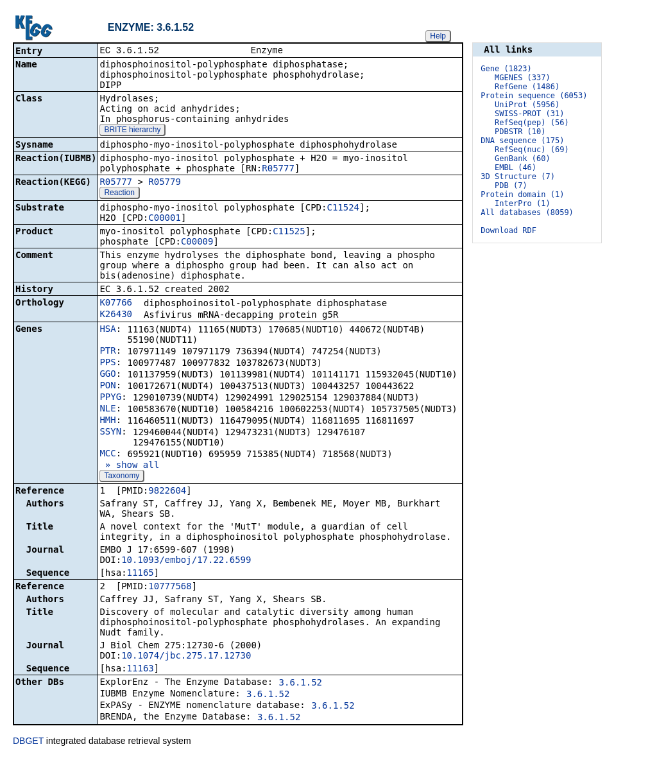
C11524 (343, 208)
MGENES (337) (522, 77)
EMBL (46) (515, 167)
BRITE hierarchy (132, 130)
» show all (129, 466)
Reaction (119, 193)
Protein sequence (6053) (534, 95)
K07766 (115, 303)
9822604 (167, 492)
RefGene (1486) (527, 86)
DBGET (28, 742)
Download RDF (508, 230)
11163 (140, 669)
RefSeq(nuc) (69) (532, 149)
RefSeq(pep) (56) (532, 122)
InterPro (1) (522, 203)
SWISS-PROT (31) (529, 113)
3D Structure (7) (518, 176)
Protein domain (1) (522, 194)
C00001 (164, 219)
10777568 (169, 587)
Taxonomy (121, 476)
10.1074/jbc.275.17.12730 (186, 657)
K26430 (115, 315)
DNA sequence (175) (522, 140)
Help (438, 35)
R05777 (278, 169)
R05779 (164, 183)
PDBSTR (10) (520, 131)
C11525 (289, 232)
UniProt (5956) (527, 104)
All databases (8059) (527, 212)
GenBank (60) (522, 158)
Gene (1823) (506, 68)
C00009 (197, 243)
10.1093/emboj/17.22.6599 (186, 561)
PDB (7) (511, 185)
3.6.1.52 (300, 683)
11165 (140, 574)
